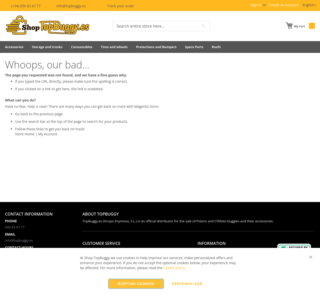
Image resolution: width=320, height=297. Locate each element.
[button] (309, 5)
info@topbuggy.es (68, 6)
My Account (47, 134)
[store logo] (47, 25)
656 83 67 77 (15, 227)
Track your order (116, 6)
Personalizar (187, 283)
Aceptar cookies (136, 283)
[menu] (160, 47)
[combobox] (161, 26)
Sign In (256, 5)
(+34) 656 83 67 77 (23, 6)
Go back (21, 114)
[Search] (204, 26)
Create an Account (284, 5)
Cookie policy (174, 267)
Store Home (24, 134)
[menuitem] (14, 47)
